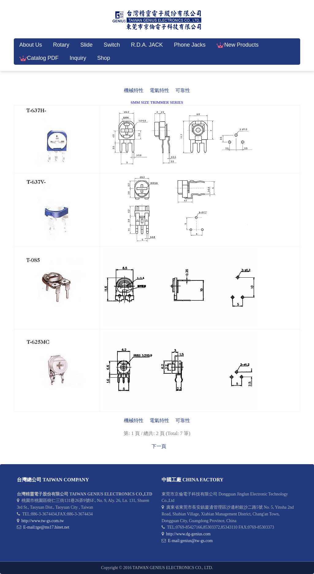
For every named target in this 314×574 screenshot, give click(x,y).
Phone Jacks (189, 45)
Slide (86, 45)
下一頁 (158, 446)
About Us (30, 45)
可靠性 (182, 90)
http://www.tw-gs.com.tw (42, 520)
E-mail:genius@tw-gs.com (190, 540)
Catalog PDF (39, 58)
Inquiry (78, 58)
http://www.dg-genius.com (188, 534)
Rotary (61, 45)
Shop (103, 58)
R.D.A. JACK (147, 45)
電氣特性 (159, 90)
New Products (237, 45)
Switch (112, 45)
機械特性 (134, 90)
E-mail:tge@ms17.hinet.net (46, 527)
